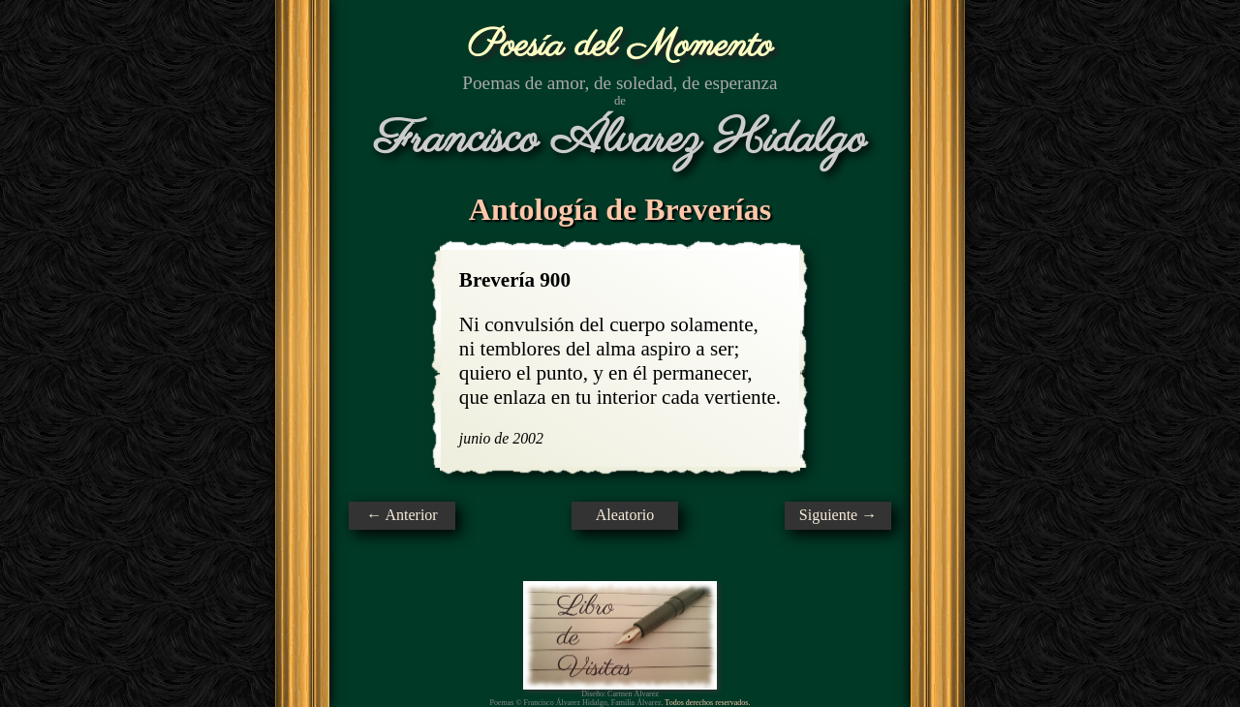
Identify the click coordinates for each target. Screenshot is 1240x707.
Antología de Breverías (620, 209)
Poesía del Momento (620, 46)
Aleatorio (625, 515)
